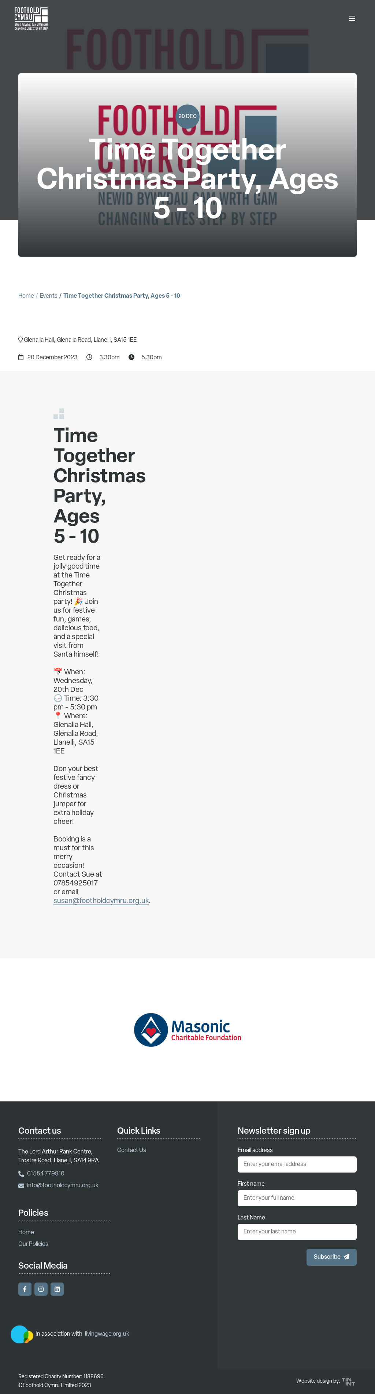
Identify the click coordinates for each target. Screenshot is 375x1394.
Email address (255, 1150)
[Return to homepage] (31, 18)
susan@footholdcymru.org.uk (101, 909)
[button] (332, 1257)
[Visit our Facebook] (24, 1289)
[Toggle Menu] (352, 18)
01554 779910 (41, 1174)
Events (48, 296)
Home (26, 296)
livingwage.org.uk (107, 1334)
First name (251, 1184)
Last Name (251, 1218)
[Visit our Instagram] (41, 1289)
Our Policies (33, 1244)
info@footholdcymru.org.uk (58, 1186)
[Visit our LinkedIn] (57, 1289)
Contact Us (131, 1150)
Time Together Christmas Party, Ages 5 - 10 (121, 296)
